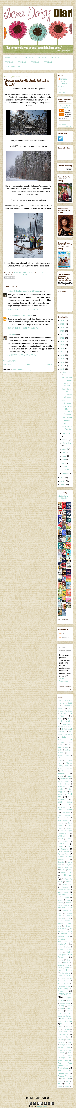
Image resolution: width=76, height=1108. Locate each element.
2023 (62, 331)
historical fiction (65, 894)
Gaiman (64, 884)
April (64, 463)
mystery (66, 962)
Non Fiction (65, 970)
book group (65, 802)
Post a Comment (9, 361)
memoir (64, 934)
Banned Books (63, 781)
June (65, 456)
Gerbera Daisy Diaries (64, 81)
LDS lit (60, 921)
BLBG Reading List (12, 67)
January (66, 473)
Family (62, 870)
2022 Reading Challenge (65, 106)
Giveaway (65, 887)
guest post (63, 892)
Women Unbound (65, 1076)
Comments (64, 638)
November (66, 433)
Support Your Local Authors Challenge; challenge (65, 1013)
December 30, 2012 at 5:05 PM (23, 328)
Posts (62, 633)
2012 (62, 369)
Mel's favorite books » (64, 621)
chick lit (60, 839)
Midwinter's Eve (63, 936)
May (64, 459)
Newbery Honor (63, 965)
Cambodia (69, 828)
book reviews (66, 812)
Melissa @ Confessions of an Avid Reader (24, 291)
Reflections (21, 274)
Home (7, 57)
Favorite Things (66, 872)
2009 (62, 485)
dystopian (61, 862)
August (65, 449)
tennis (62, 1019)
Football (69, 882)
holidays (66, 897)
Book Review (65, 810)
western (60, 1047)
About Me (17, 57)
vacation (60, 1039)
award (70, 776)
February (66, 470)
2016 (62, 355)
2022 (62, 334)
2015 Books (29, 57)
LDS (68, 918)
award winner (65, 779)
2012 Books (9, 62)
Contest (60, 846)
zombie (67, 1086)
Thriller (60, 1026)
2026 (62, 321)
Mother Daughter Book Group (65, 954)
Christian (69, 839)
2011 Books (22, 62)
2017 (62, 352)
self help (61, 1006)
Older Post (50, 365)
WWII (67, 1081)
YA (59, 1084)
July (64, 452)
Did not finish (63, 854)
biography (61, 786)
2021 (62, 338)
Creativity (64, 849)
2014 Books (42, 57)
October (66, 439)
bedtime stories (63, 784)
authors (60, 776)
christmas (65, 841)
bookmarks (61, 823)
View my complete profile (62, 89)
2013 (62, 366)
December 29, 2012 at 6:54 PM (23, 309)
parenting (69, 975)
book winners (63, 820)
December (66, 372)
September (67, 443)
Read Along (63, 988)
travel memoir (63, 1034)
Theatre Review (65, 1024)
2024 (62, 327)
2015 (62, 359)
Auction (69, 768)
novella (60, 975)
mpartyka (11, 334)
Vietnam (69, 1042)
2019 (62, 345)
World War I (65, 1078)
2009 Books (48, 62)
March (65, 466)
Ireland (68, 900)
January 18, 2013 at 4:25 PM (22, 355)
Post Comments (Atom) (22, 370)
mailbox (70, 931)
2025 (62, 324)
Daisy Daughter (63, 852)
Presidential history (64, 986)
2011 (62, 478)
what (68, 1047)
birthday (60, 789)
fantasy (69, 870)
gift (71, 884)
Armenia (60, 768)
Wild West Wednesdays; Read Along (65, 1065)
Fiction (68, 875)
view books (68, 126)
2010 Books (35, 62)
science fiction (65, 1003)
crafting (70, 846)
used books (63, 1037)
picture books (63, 983)
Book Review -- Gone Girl (67, 420)
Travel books (63, 1032)
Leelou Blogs (42, 1106)
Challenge (61, 836)
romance (69, 1000)
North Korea (66, 973)
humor (60, 900)
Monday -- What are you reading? (65, 941)
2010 (62, 481)
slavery (70, 1006)
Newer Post (7, 365)
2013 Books (55, 57)
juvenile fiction (65, 907)
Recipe (60, 991)
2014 (62, 362)
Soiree (62, 1008)
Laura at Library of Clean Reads (20, 315)
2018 (62, 348)
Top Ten (67, 1029)
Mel (66, 110)
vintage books (65, 1045)
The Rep (68, 1021)
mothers (60, 960)
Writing (60, 1081)
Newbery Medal (63, 968)
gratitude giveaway (64, 889)
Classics (61, 844)
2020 (62, 341)
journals (60, 902)
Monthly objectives (64, 947)
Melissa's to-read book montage (63, 498)
